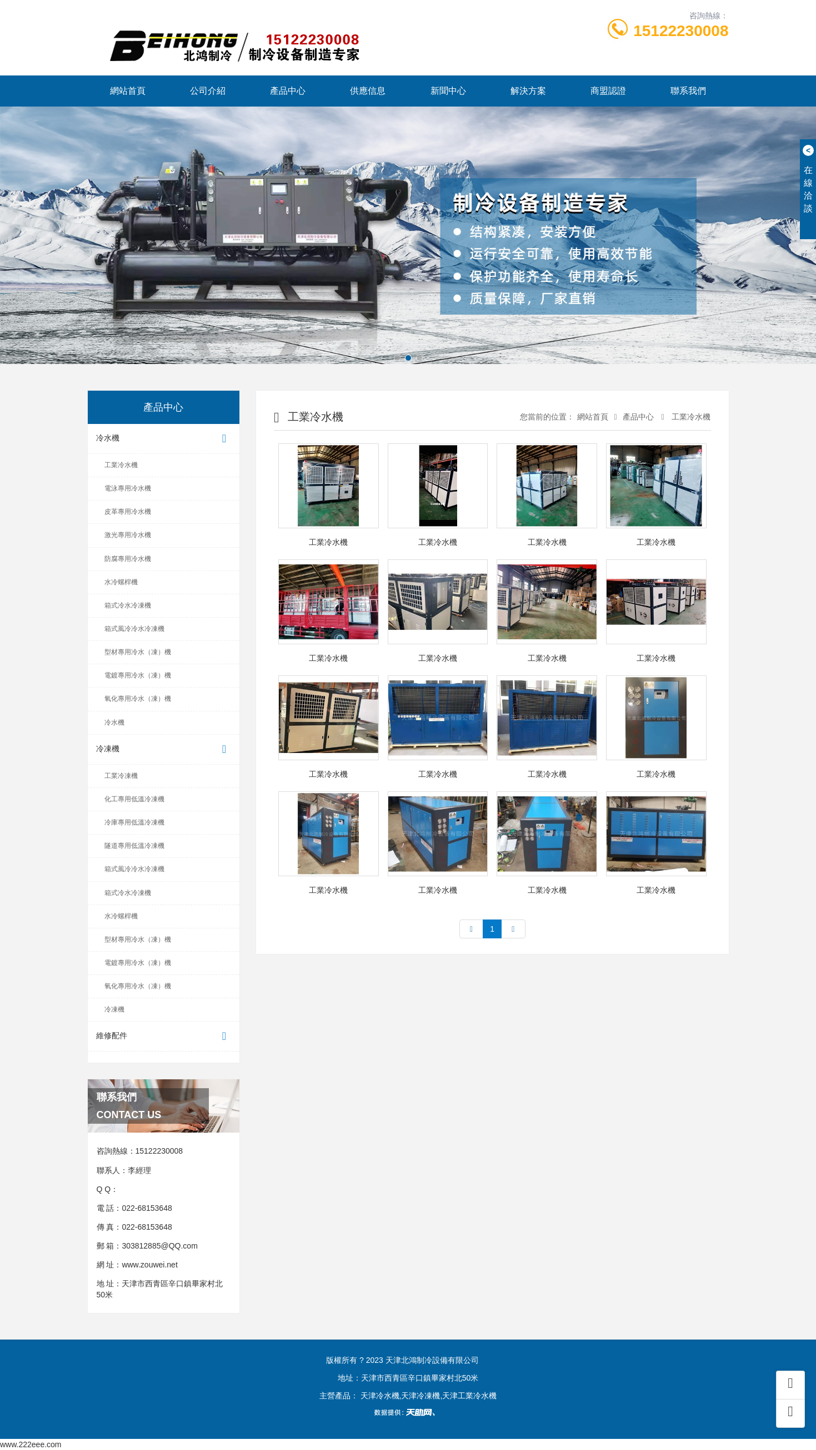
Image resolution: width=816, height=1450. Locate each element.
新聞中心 (448, 90)
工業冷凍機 (121, 776)
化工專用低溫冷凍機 (134, 799)
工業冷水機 (121, 465)
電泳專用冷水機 (127, 488)
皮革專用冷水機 (127, 512)
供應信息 (368, 90)
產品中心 (288, 90)
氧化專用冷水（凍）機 (137, 699)
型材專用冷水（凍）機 (137, 652)
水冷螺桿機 (121, 582)
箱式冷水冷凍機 (127, 605)
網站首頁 (128, 90)
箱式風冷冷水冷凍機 (134, 629)
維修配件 (164, 1036)
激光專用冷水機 (127, 535)
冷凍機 (164, 749)
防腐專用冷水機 (127, 559)
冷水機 (164, 438)
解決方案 (528, 90)
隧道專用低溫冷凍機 (134, 846)
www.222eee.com (31, 1444)
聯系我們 (688, 90)
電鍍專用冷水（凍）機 (137, 675)
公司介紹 (208, 90)
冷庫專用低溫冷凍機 (134, 822)
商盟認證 (608, 90)
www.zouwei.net (149, 1264)
